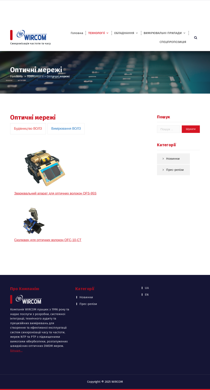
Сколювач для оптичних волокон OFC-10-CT (47, 251)
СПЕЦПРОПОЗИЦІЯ (173, 42)
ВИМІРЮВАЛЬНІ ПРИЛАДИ (163, 33)
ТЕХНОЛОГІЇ (96, 33)
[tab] (28, 139)
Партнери (133, 6)
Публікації (109, 14)
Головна (77, 33)
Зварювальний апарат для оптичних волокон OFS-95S (55, 204)
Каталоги (151, 6)
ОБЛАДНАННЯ (124, 33)
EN (193, 6)
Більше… (16, 327)
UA (185, 6)
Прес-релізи (175, 178)
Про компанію (112, 6)
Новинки (173, 166)
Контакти (127, 14)
